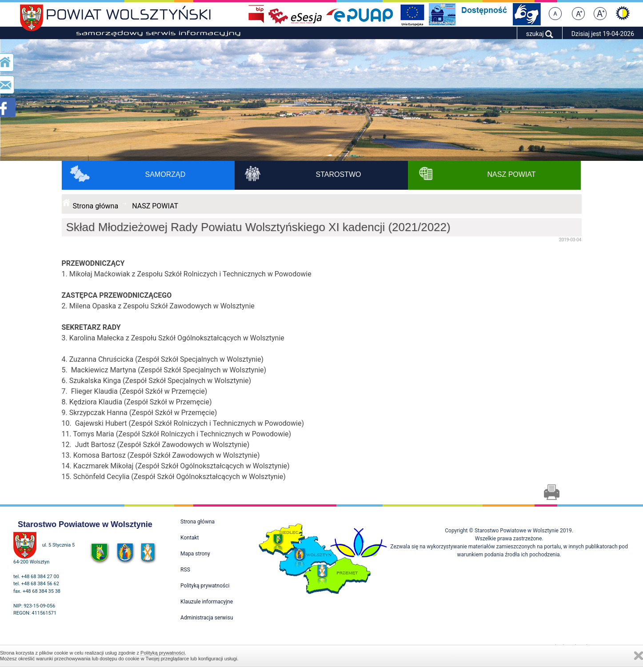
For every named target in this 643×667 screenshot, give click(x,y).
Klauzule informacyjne (206, 602)
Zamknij (638, 655)
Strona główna (96, 206)
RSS (185, 570)
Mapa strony (195, 554)
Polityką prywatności (162, 652)
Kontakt (189, 538)
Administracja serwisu (206, 618)
